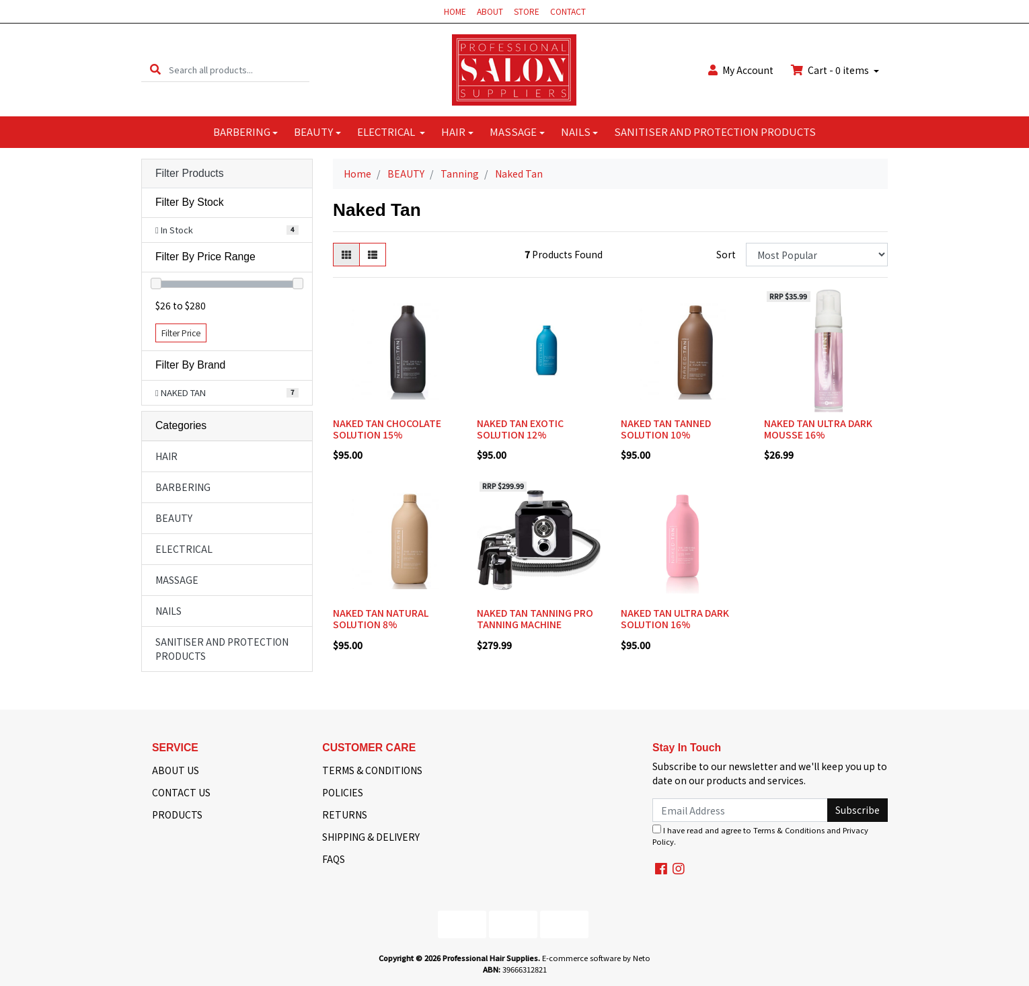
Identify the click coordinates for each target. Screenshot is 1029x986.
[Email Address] (740, 810)
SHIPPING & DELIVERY (371, 836)
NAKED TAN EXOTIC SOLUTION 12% (520, 428)
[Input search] (239, 69)
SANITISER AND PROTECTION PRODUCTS (715, 131)
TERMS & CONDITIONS (372, 770)
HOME (455, 11)
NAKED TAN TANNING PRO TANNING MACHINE (535, 618)
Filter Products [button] (189, 173)
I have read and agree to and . (760, 836)
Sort (726, 254)
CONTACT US (181, 792)
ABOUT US (175, 770)
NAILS (575, 131)
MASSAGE (513, 131)
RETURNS (344, 814)
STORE (526, 11)
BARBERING (241, 131)
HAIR (453, 131)
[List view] (372, 254)
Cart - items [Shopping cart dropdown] (831, 70)
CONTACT (568, 11)
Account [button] (740, 70)
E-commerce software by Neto (596, 957)
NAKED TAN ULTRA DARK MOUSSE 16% (818, 428)
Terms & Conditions (789, 830)
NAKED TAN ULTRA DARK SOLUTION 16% (675, 618)
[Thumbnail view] (346, 254)
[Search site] (155, 69)
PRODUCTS (177, 814)
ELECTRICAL (387, 131)
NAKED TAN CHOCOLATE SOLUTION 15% (387, 428)
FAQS (333, 859)
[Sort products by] (817, 254)
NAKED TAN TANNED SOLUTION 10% (666, 428)
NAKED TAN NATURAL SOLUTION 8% (380, 618)
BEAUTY (313, 131)
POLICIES (342, 792)
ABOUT (490, 11)
